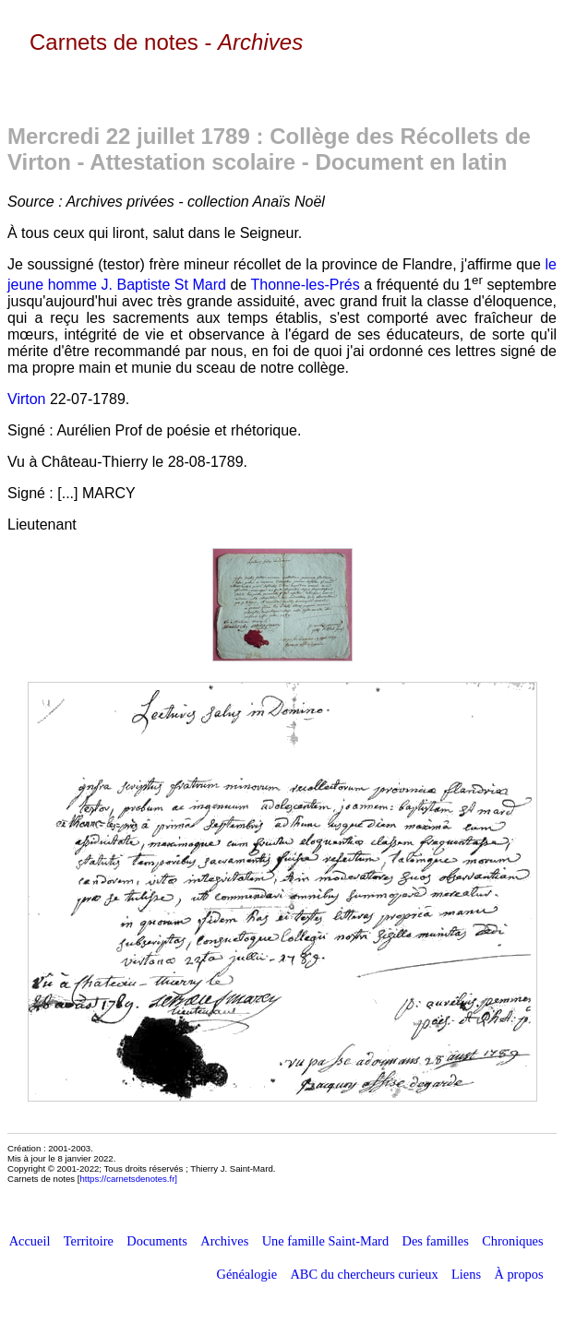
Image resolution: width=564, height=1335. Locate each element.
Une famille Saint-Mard (325, 1241)
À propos (518, 1274)
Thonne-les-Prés (304, 284)
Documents (156, 1241)
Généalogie (247, 1274)
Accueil (30, 1241)
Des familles (435, 1241)
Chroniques (512, 1241)
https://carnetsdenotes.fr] (128, 1179)
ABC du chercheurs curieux (364, 1274)
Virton (26, 399)
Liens (466, 1274)
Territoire (89, 1241)
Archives (224, 1241)
